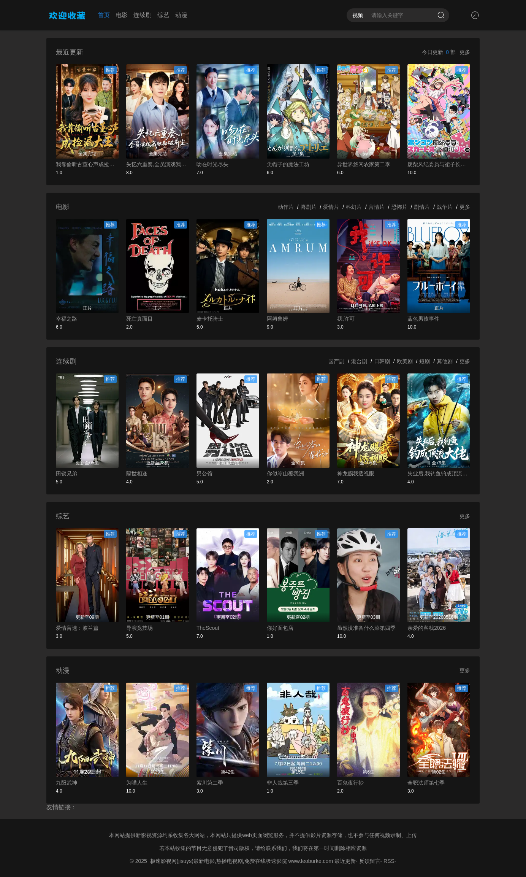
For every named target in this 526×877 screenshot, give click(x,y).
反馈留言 (369, 861)
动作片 (286, 207)
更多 (464, 52)
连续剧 (142, 15)
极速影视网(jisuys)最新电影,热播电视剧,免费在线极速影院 (218, 861)
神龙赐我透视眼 (355, 473)
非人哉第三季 (283, 783)
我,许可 (346, 319)
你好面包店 (280, 628)
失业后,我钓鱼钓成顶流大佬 (438, 473)
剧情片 (422, 207)
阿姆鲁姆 (277, 319)
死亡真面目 (139, 319)
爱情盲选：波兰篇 (77, 628)
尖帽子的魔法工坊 (288, 164)
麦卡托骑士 (209, 319)
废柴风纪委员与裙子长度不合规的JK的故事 (438, 164)
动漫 (181, 15)
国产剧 (336, 361)
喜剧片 (309, 207)
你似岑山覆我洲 (285, 473)
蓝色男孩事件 (423, 319)
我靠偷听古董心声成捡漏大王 (87, 164)
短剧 (424, 361)
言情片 (377, 207)
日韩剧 (382, 361)
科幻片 (354, 207)
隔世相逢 (136, 473)
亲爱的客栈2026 (426, 628)
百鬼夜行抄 (350, 783)
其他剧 (445, 361)
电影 (122, 15)
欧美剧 (405, 361)
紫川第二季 (209, 783)
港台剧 (359, 361)
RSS (388, 861)
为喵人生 (136, 783)
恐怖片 (399, 207)
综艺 (163, 15)
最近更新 (345, 861)
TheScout (207, 628)
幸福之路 (66, 319)
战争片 (445, 207)
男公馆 (204, 473)
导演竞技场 (139, 628)
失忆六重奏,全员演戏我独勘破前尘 (157, 164)
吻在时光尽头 (212, 164)
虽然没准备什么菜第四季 (366, 628)
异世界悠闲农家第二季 (363, 164)
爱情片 (331, 207)
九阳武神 (66, 783)
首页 (104, 15)
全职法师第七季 (426, 783)
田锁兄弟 (66, 473)
